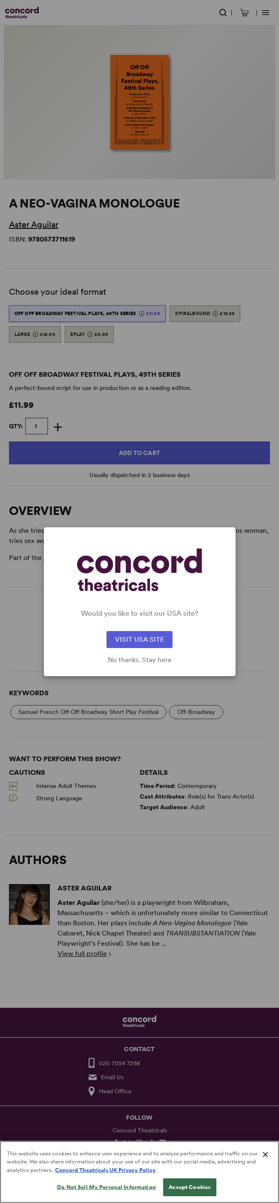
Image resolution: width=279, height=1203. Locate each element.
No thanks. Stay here (140, 660)
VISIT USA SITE (139, 639)
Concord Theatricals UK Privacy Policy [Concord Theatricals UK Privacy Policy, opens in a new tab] (105, 1182)
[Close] (265, 1166)
